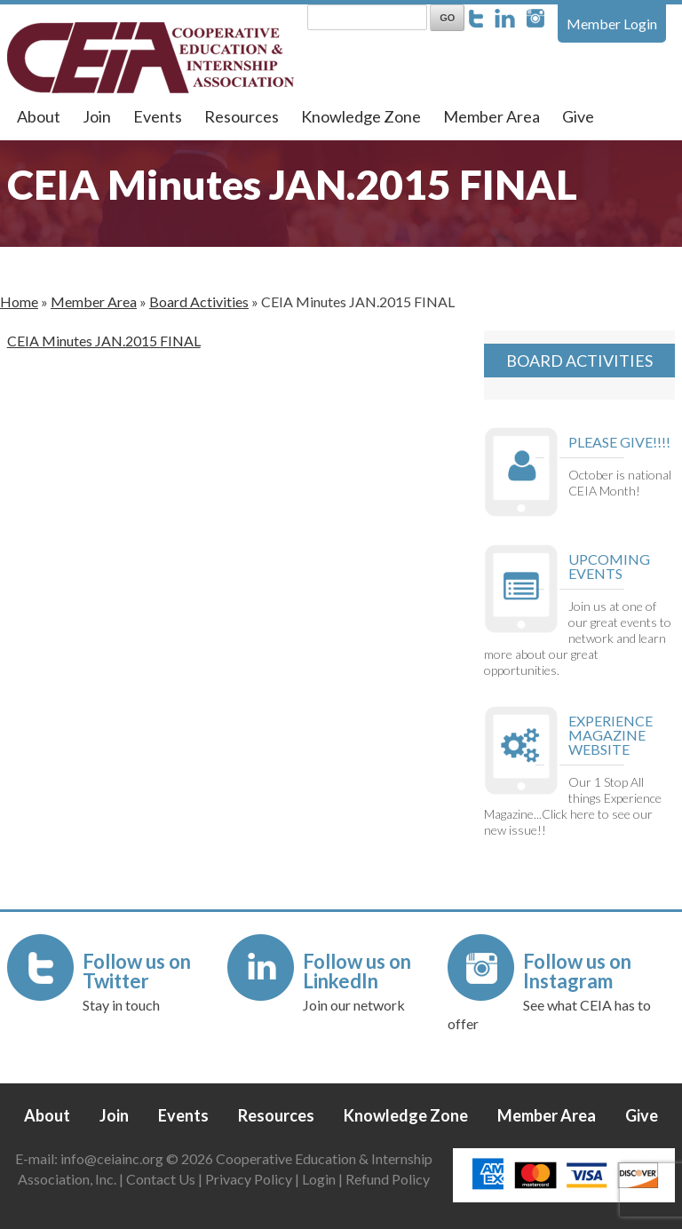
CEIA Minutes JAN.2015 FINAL (104, 340)
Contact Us (160, 1178)
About (38, 116)
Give (578, 116)
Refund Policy (387, 1178)
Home (19, 301)
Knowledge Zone (361, 116)
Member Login (612, 23)
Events (157, 116)
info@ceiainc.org (113, 1158)
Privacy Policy (248, 1178)
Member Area (491, 116)
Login (319, 1178)
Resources (241, 116)
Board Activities (199, 301)
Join (97, 116)
